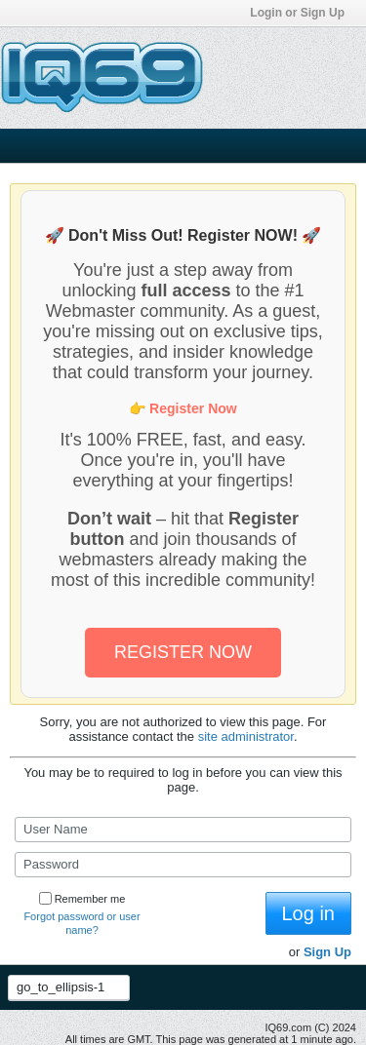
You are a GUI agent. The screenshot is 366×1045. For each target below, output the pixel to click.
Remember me (82, 899)
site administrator (246, 736)
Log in (309, 913)
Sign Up (327, 952)
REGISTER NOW (183, 652)
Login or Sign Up (303, 12)
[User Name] (183, 829)
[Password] (183, 864)
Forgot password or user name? (81, 923)
